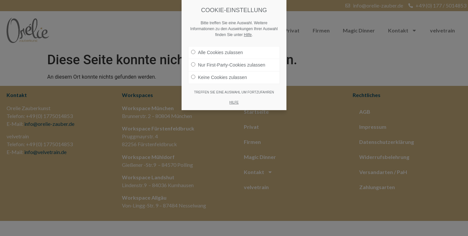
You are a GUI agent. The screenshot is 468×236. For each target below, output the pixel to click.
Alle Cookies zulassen (217, 49)
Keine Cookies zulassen (219, 74)
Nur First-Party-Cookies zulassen (228, 62)
